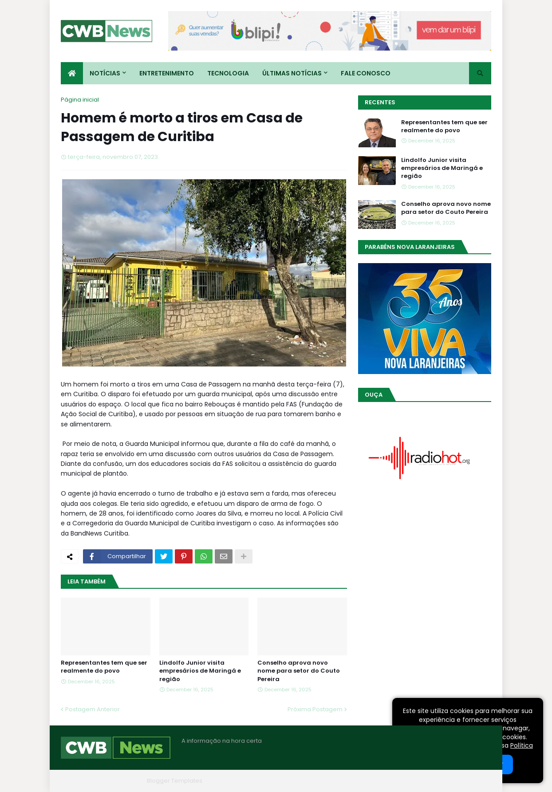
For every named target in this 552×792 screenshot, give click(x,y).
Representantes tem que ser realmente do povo (104, 667)
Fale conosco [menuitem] (365, 73)
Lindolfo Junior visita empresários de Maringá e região (200, 671)
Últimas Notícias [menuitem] (292, 73)
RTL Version (475, 780)
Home (357, 780)
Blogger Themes (119, 780)
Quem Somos (396, 780)
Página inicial (80, 99)
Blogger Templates (174, 780)
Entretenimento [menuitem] (166, 73)
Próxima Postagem (315, 709)
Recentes (380, 102)
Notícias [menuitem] (105, 73)
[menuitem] (72, 73)
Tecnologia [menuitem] (228, 73)
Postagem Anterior (92, 709)
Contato (437, 780)
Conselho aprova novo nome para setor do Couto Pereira (298, 671)
